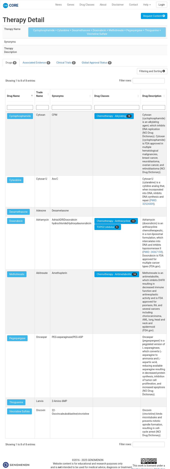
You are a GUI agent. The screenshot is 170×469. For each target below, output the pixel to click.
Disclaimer (118, 4)
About (103, 4)
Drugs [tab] (11, 62)
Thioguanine (16, 402)
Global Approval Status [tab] (97, 62)
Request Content (154, 16)
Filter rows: (125, 80)
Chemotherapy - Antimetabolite (117, 274)
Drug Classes (87, 4)
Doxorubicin (16, 221)
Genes (70, 4)
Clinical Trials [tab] (66, 62)
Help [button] (147, 4)
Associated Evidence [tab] (36, 62)
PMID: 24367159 (152, 252)
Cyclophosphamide (20, 116)
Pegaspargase (17, 338)
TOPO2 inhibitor (108, 227)
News (58, 4)
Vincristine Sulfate (19, 411)
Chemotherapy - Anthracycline (116, 221)
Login (161, 4)
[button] (32, 96)
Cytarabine (15, 180)
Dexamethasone (18, 211)
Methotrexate (16, 274)
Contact (133, 4)
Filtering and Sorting (152, 71)
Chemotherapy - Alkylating (114, 116)
